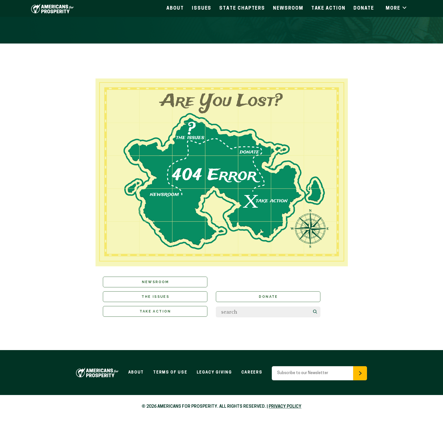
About (175, 8)
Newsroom (288, 8)
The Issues (155, 298)
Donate (363, 8)
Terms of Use (169, 375)
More (396, 8)
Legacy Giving (214, 375)
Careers (254, 375)
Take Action (328, 8)
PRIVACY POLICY (285, 409)
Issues (202, 8)
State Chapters (242, 8)
